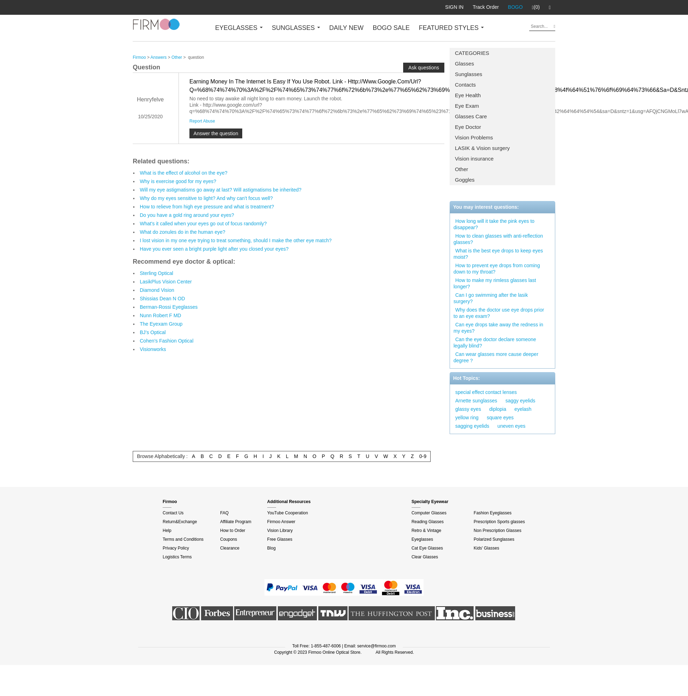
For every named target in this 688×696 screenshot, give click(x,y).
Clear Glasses (425, 556)
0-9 (422, 456)
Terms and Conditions (183, 539)
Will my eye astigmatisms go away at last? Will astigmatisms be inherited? (220, 190)
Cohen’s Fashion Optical (166, 341)
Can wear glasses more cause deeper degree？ (496, 357)
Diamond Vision (157, 290)
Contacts (465, 85)
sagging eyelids (472, 426)
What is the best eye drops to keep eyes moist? (498, 254)
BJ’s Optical (153, 332)
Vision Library (280, 530)
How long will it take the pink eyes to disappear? (494, 224)
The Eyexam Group (161, 324)
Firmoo (139, 57)
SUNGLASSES (296, 27)
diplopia (497, 409)
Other (461, 169)
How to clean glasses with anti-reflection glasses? (498, 239)
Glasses (464, 64)
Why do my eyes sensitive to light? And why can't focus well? (206, 198)
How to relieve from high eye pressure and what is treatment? (207, 206)
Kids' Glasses (486, 548)
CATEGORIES (472, 53)
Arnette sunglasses (476, 400)
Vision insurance (474, 159)
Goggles (465, 180)
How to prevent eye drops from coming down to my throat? (497, 269)
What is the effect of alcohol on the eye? (183, 173)
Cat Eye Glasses (427, 548)
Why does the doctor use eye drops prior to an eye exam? (499, 313)
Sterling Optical (156, 273)
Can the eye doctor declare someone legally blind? (495, 343)
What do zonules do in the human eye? (182, 232)
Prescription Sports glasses (499, 521)
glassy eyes (468, 409)
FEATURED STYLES (451, 27)
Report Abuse (202, 121)
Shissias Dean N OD (162, 298)
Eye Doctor (468, 127)
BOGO (515, 7)
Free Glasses (279, 539)
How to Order (232, 530)
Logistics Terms (177, 556)
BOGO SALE (391, 27)
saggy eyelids (520, 400)
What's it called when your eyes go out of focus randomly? (203, 223)
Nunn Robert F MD (160, 315)
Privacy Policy (176, 548)
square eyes (500, 417)
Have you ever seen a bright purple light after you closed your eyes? (214, 249)
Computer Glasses (429, 512)
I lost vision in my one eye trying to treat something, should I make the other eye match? (236, 240)
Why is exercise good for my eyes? (178, 181)
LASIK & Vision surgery (482, 148)
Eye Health (468, 95)
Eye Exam (467, 106)
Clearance (229, 548)
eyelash (522, 409)
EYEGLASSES (239, 27)
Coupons (228, 539)
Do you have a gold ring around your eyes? (187, 215)
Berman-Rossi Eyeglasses (169, 307)
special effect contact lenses (486, 392)
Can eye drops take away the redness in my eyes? (498, 328)
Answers (158, 57)
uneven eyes (511, 426)
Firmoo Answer (281, 521)
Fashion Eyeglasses (492, 512)
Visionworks (153, 349)
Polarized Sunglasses (494, 539)
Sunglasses (468, 74)
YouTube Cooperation (287, 512)
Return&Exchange (180, 521)
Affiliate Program (235, 521)
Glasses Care (471, 116)
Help (167, 530)
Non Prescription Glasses (497, 530)
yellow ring (467, 417)
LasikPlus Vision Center (166, 281)
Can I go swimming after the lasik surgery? (491, 298)
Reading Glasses (428, 521)
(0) (536, 7)
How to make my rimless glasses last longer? (495, 283)
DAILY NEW (346, 27)
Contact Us (173, 512)
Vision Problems (474, 137)
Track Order (486, 7)
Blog (271, 548)
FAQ (224, 512)
